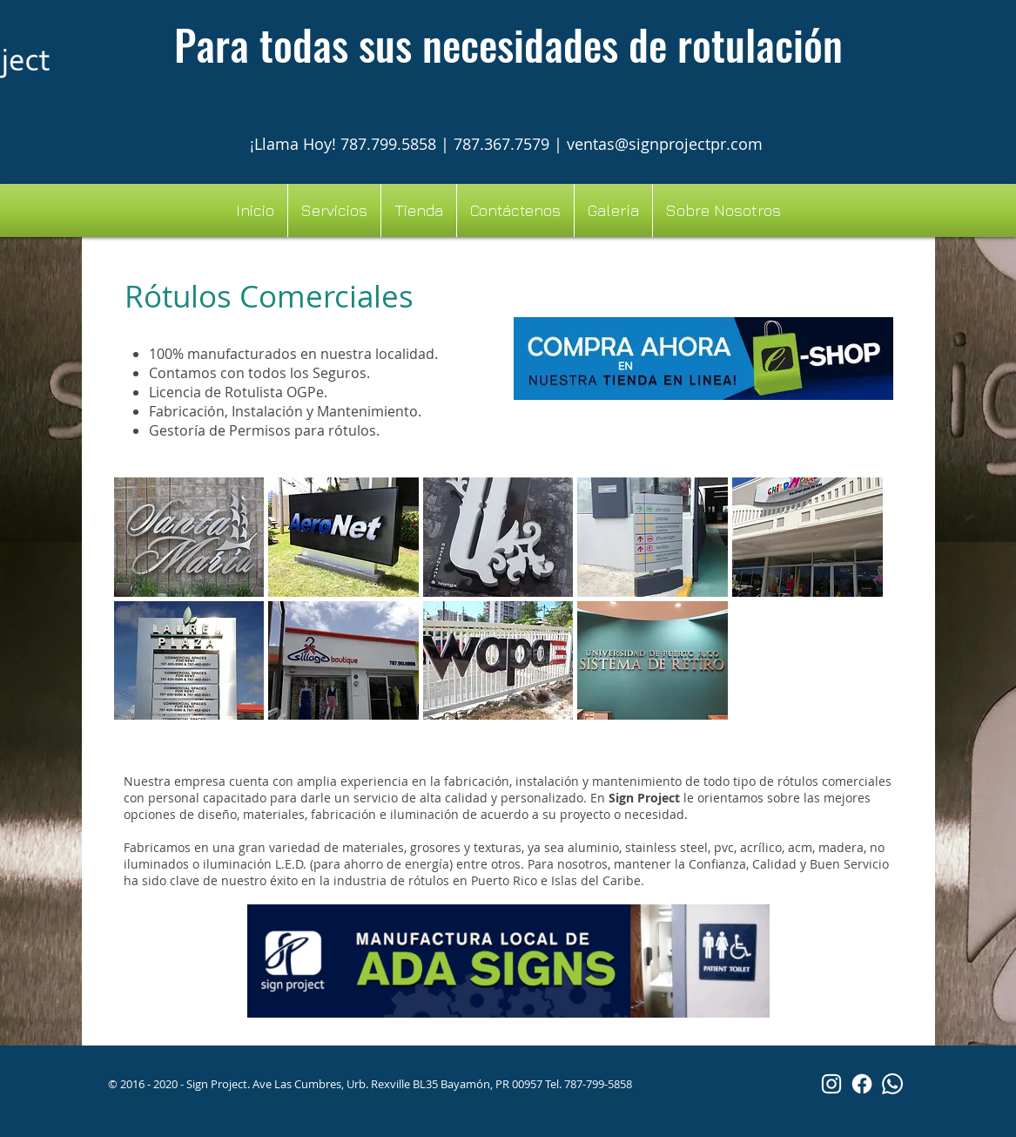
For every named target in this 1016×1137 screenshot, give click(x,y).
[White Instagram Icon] (831, 1084)
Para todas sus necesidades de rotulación (508, 44)
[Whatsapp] (892, 1084)
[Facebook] (862, 1084)
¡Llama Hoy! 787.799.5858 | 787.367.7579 (402, 143)
